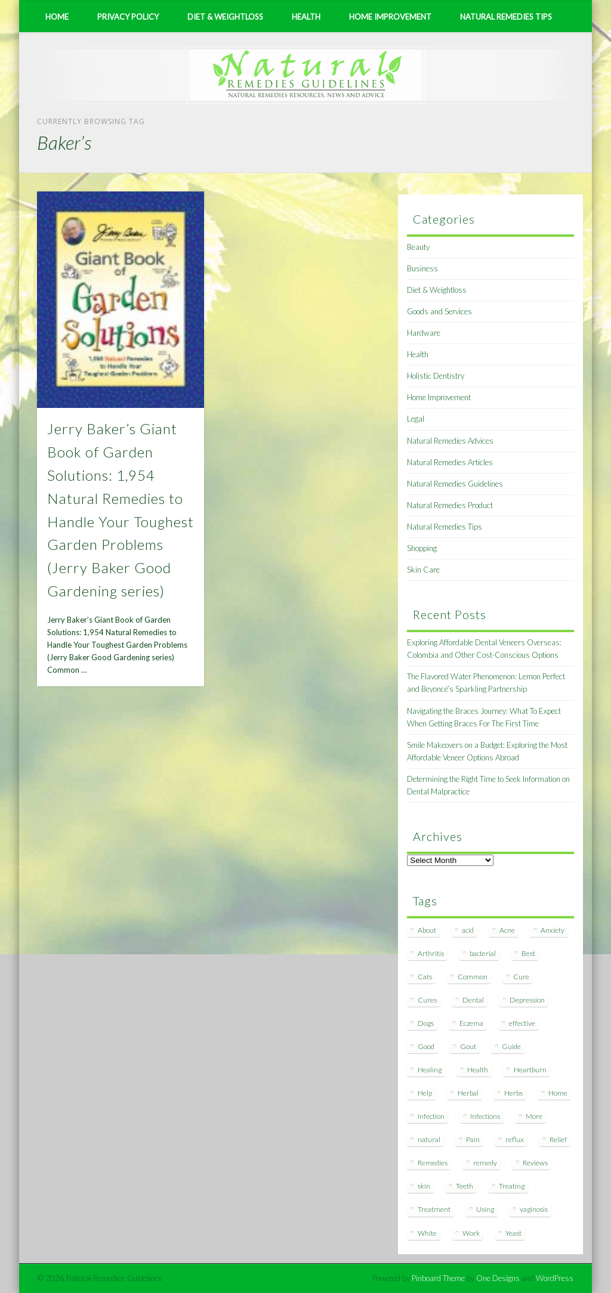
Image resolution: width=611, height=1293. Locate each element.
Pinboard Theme (438, 1278)
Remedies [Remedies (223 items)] (433, 1162)
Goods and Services (439, 311)
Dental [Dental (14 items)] (473, 999)
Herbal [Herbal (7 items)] (468, 1092)
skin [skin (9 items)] (424, 1185)
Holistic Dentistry (435, 376)
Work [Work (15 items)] (471, 1233)
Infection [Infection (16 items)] (431, 1116)
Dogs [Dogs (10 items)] (426, 1023)
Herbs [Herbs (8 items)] (513, 1092)
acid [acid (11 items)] (468, 930)
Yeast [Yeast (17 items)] (513, 1233)
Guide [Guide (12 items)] (511, 1046)
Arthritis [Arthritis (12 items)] (431, 953)
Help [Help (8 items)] (425, 1092)
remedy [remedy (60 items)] (485, 1162)
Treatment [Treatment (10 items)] (434, 1209)
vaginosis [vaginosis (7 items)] (534, 1209)
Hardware (423, 333)
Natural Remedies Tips (506, 16)
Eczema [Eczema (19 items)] (471, 1023)
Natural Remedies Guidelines (455, 483)
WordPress (554, 1278)
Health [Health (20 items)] (477, 1069)
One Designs (498, 1278)
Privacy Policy (128, 16)
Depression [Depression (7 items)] (527, 999)
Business (422, 268)
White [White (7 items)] (427, 1233)
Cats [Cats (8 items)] (425, 976)
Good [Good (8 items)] (426, 1046)
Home (57, 16)
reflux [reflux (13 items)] (514, 1139)
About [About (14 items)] (427, 930)
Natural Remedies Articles (450, 462)
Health (306, 16)
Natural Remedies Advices (450, 441)
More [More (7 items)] (534, 1116)
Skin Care (423, 569)
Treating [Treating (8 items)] (511, 1185)
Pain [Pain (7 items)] (473, 1139)
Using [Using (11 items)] (485, 1209)
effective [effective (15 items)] (522, 1023)
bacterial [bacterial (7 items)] (483, 953)
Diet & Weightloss (225, 16)
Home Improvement (390, 16)
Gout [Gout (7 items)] (468, 1046)
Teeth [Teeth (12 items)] (464, 1185)
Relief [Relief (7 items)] (558, 1139)
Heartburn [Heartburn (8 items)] (530, 1069)
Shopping (422, 548)
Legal (415, 418)
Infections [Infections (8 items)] (485, 1116)
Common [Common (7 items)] (472, 976)
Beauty (418, 247)
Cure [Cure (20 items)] (521, 976)
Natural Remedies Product (450, 505)
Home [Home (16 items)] (557, 1092)
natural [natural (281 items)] (429, 1139)
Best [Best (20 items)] (528, 953)
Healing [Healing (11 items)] (430, 1069)
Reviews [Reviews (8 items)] (535, 1162)
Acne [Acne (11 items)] (507, 930)
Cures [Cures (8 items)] (427, 999)
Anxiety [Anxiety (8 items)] (552, 930)
